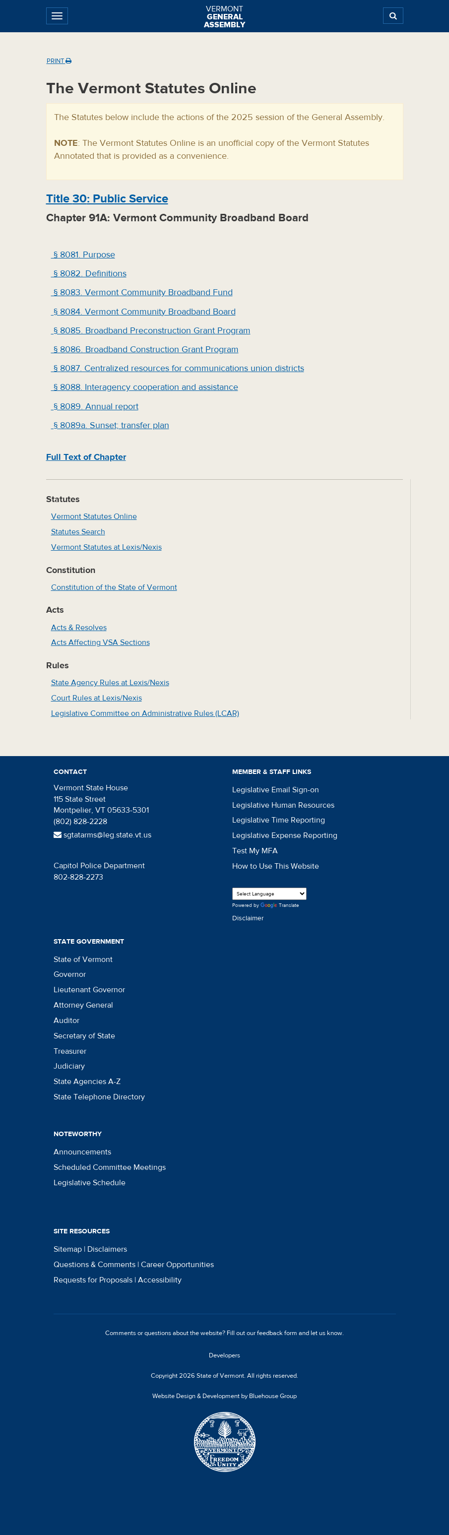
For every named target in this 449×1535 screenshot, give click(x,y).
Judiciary (69, 1066)
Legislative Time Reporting (278, 820)
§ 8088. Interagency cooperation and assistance (144, 387)
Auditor (66, 1020)
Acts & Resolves (79, 628)
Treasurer (70, 1051)
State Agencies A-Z (87, 1082)
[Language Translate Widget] (269, 894)
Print (59, 61)
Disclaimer (248, 918)
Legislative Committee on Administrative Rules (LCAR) (145, 713)
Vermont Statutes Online (94, 516)
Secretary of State (84, 1036)
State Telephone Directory (99, 1097)
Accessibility (160, 1280)
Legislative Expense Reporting (284, 835)
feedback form (277, 1333)
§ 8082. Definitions (89, 273)
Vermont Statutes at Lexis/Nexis (106, 547)
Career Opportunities (177, 1265)
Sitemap (68, 1249)
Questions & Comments (94, 1265)
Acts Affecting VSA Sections (100, 642)
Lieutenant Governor (89, 990)
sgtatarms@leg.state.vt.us (102, 835)
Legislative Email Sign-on (275, 790)
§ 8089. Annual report (94, 406)
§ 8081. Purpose (83, 254)
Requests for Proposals (93, 1280)
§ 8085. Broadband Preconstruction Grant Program (151, 330)
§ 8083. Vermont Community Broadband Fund (142, 292)
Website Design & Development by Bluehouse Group (224, 1396)
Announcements (82, 1152)
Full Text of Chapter (86, 457)
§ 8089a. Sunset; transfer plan (110, 425)
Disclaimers (107, 1249)
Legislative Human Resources (283, 805)
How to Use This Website (275, 866)
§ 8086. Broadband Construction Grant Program (145, 349)
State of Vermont (83, 959)
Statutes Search (78, 532)
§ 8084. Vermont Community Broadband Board (143, 312)
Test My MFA (255, 851)
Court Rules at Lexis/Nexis (96, 698)
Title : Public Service (107, 198)
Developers (224, 1355)
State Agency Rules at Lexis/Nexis (110, 683)
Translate (279, 905)
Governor (70, 974)
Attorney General (83, 1005)
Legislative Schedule (90, 1183)
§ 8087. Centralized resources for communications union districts (177, 368)
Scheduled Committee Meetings (110, 1167)
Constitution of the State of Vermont (114, 587)
